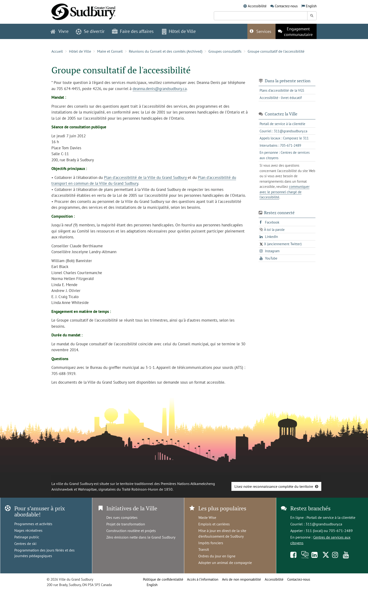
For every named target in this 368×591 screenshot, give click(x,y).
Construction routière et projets (131, 530)
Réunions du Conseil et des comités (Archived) (165, 51)
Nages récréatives (28, 530)
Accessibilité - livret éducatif (281, 97)
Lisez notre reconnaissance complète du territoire (273, 486)
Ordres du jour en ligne (216, 556)
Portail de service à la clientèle (331, 517)
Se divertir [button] (90, 31)
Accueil (57, 51)
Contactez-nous (286, 6)
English (311, 6)
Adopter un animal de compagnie (225, 562)
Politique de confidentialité (163, 579)
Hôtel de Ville (80, 51)
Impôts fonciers (210, 542)
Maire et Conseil (110, 51)
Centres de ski (25, 543)
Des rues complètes (122, 517)
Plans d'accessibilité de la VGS (282, 90)
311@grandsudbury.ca (324, 524)
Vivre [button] (59, 31)
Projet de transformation (125, 524)
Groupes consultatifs (225, 51)
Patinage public (26, 537)
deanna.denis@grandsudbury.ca (160, 88)
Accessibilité (257, 6)
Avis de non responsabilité (241, 579)
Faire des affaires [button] (132, 31)
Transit (203, 549)
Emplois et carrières (214, 524)
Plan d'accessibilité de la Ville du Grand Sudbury (146, 177)
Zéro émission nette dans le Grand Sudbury (140, 537)
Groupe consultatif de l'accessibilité (276, 51)
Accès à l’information (202, 579)
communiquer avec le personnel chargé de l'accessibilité (285, 191)
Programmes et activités (33, 523)
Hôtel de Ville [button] (179, 31)
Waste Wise (207, 517)
